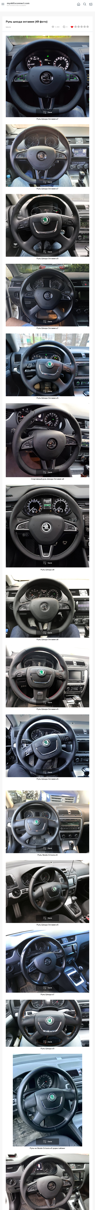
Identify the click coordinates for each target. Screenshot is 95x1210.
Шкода (8, 27)
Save (50, 112)
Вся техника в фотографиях (18, 4)
